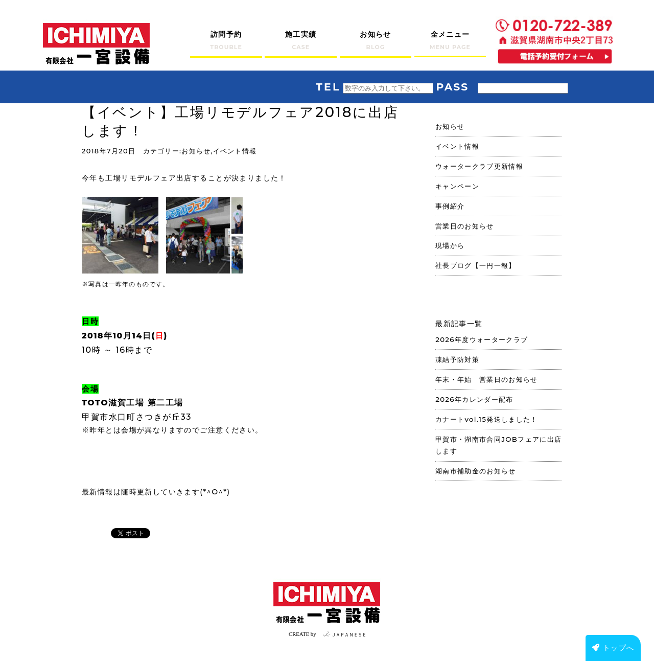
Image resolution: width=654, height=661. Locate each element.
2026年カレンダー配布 (474, 399)
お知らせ (196, 151)
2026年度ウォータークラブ (481, 339)
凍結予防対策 (457, 359)
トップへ (613, 647)
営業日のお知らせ (464, 226)
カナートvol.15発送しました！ (486, 419)
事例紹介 (449, 206)
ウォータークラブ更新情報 (479, 166)
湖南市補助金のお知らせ (475, 471)
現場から (449, 245)
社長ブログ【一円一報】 (475, 265)
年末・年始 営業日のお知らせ (486, 379)
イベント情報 (235, 151)
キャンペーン (457, 186)
